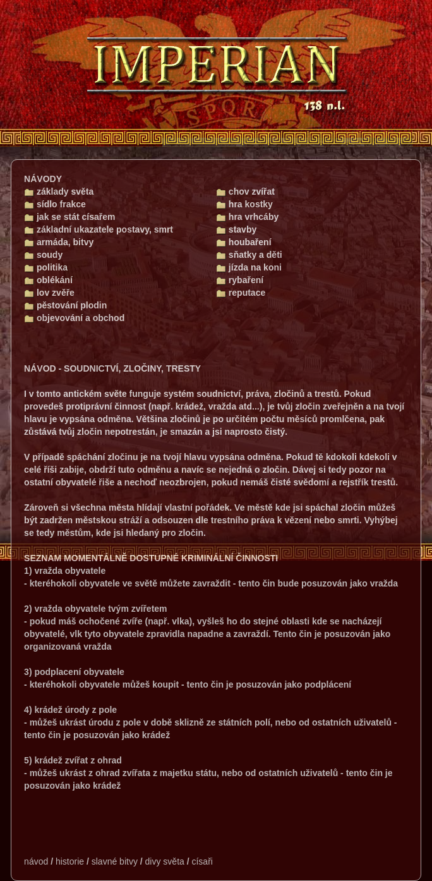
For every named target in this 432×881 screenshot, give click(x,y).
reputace (240, 293)
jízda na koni (249, 267)
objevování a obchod (74, 318)
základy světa (58, 191)
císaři (201, 861)
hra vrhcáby (247, 217)
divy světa (164, 861)
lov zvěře (49, 293)
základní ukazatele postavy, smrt (98, 229)
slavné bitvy (115, 861)
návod (36, 861)
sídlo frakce (55, 204)
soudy (43, 255)
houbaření (244, 242)
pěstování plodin (65, 305)
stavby (236, 229)
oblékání (48, 280)
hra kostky (244, 204)
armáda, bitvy (58, 242)
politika (46, 267)
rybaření (239, 280)
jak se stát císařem (69, 217)
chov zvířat (245, 191)
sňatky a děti (249, 255)
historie (70, 861)
